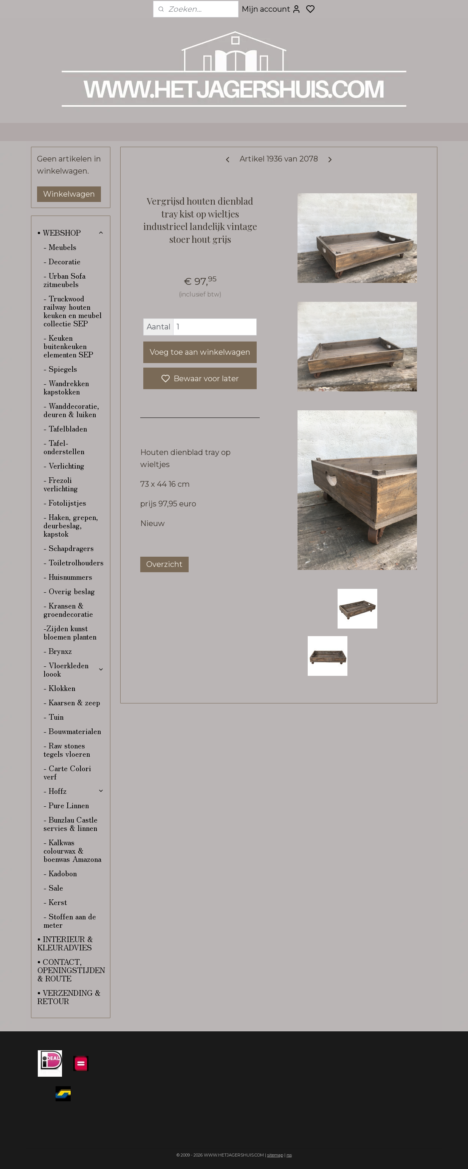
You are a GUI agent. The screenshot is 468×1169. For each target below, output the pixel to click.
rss (289, 1155)
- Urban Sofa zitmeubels (64, 279)
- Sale (53, 887)
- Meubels (59, 246)
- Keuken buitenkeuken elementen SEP (68, 346)
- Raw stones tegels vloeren (66, 749)
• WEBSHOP (70, 232)
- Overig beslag (69, 590)
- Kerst (55, 901)
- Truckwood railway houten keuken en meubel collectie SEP (72, 311)
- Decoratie (62, 261)
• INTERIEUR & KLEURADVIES (65, 943)
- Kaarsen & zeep (71, 702)
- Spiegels (60, 368)
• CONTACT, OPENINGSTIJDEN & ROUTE (71, 970)
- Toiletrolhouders (73, 562)
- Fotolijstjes (64, 502)
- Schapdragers (68, 547)
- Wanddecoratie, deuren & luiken (71, 409)
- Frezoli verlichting (60, 484)
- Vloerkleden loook (73, 669)
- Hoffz (73, 790)
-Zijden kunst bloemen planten (69, 632)
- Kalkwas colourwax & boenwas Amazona (72, 850)
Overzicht (164, 564)
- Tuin (53, 716)
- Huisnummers (67, 576)
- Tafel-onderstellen (63, 446)
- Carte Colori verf (67, 772)
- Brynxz (57, 650)
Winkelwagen (69, 194)
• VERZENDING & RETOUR (69, 996)
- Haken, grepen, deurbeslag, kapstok (70, 525)
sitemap (275, 1155)
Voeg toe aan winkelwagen (200, 352)
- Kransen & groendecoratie (68, 609)
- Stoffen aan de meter (69, 920)
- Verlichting (63, 465)
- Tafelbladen (65, 428)
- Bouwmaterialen (72, 730)
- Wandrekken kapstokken (66, 387)
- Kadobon (60, 873)
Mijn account (271, 9)
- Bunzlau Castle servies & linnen (70, 823)
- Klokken (59, 687)
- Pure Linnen (66, 805)
